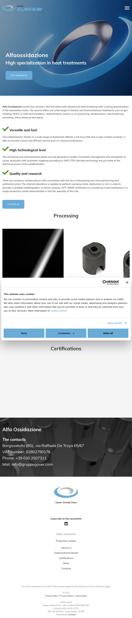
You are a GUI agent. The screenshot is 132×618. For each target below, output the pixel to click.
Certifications (66, 558)
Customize (66, 333)
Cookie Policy (81, 596)
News (66, 563)
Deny (24, 333)
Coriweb (72, 615)
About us (66, 548)
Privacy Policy (51, 596)
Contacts (66, 569)
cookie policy (59, 310)
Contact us (13, 204)
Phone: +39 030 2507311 (24, 458)
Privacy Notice (66, 596)
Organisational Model (66, 553)
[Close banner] (127, 282)
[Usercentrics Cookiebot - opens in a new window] (105, 282)
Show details (115, 323)
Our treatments (19, 75)
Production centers (66, 541)
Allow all (108, 333)
